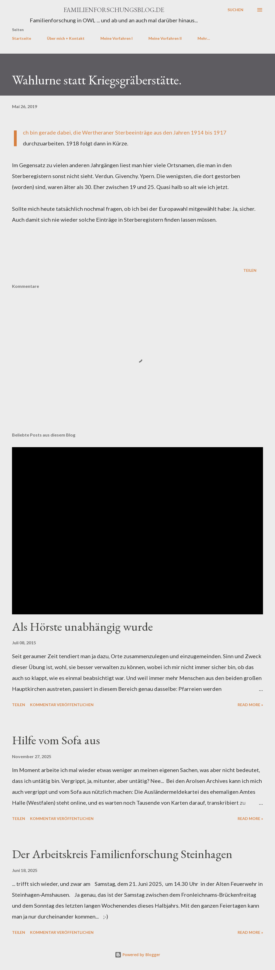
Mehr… (204, 38)
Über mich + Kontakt (66, 38)
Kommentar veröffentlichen (62, 704)
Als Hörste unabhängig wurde (82, 626)
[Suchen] (235, 10)
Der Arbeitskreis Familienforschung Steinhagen (122, 854)
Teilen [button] (249, 270)
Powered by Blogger (137, 954)
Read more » (250, 704)
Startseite (21, 38)
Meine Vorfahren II (165, 38)
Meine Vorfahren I (116, 38)
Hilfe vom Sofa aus (56, 740)
